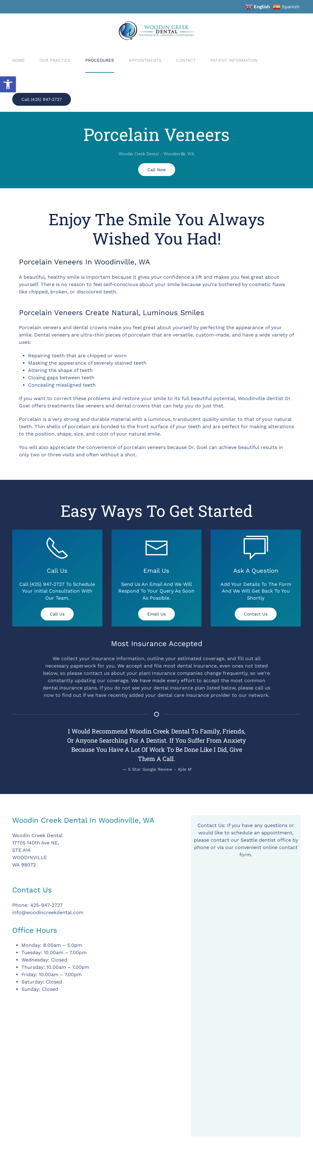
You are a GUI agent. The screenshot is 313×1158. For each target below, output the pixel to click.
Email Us (156, 614)
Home (18, 60)
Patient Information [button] (233, 60)
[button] (8, 84)
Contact (186, 60)
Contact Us (255, 614)
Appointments (145, 60)
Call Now (156, 169)
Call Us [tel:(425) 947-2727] (57, 614)
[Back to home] (157, 31)
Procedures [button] (99, 60)
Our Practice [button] (55, 60)
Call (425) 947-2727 (41, 99)
